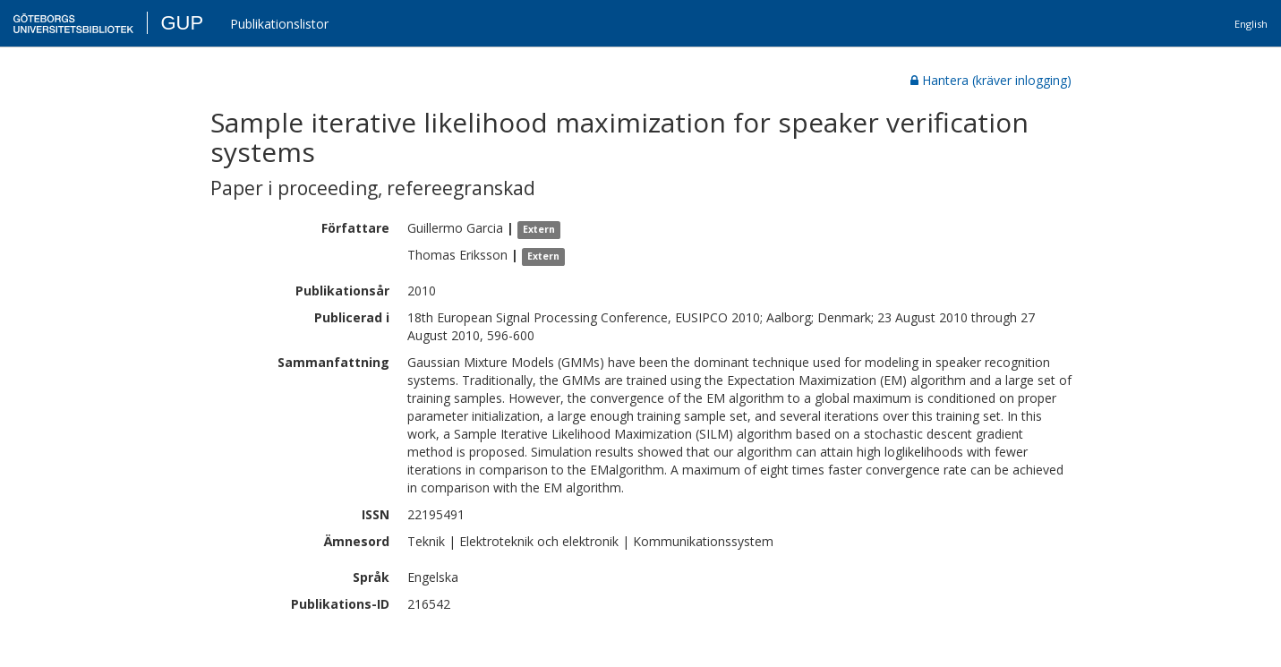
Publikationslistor (279, 23)
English (1251, 23)
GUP (181, 23)
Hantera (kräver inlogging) (991, 80)
